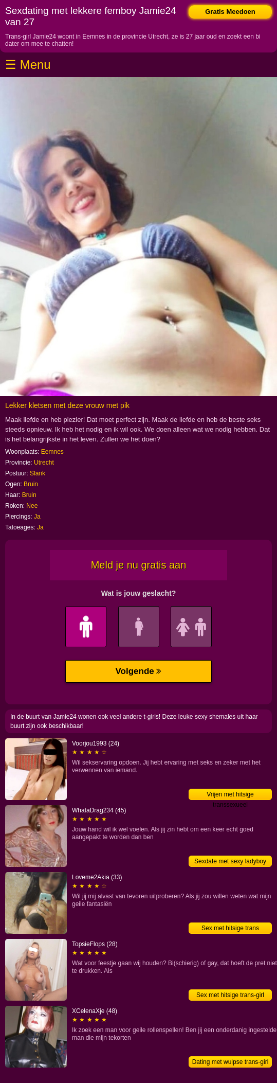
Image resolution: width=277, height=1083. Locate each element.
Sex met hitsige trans (230, 928)
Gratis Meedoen (230, 11)
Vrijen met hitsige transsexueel (230, 795)
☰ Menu (28, 65)
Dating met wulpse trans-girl (230, 1062)
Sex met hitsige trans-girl (230, 995)
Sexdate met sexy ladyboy (230, 861)
